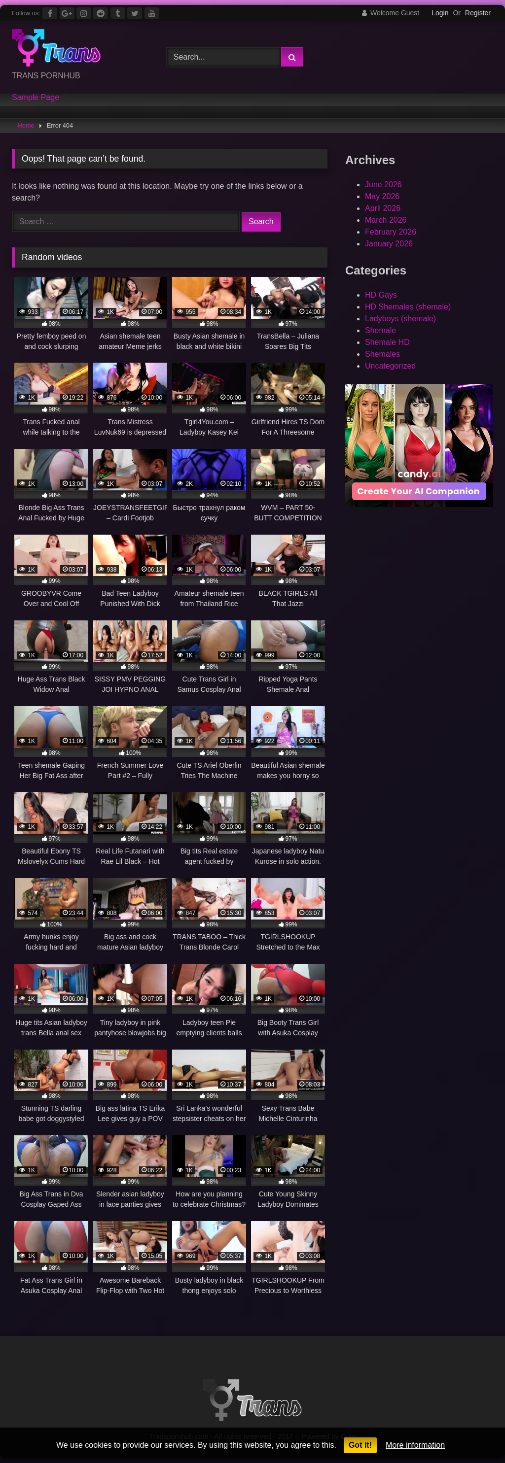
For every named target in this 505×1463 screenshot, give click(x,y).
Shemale (380, 330)
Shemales (382, 354)
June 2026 (383, 184)
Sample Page (35, 98)
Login (440, 13)
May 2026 (382, 196)
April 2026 (382, 208)
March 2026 (386, 220)
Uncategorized (390, 366)
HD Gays (381, 295)
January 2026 (389, 243)
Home (26, 125)
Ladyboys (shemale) (400, 318)
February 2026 (390, 232)
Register (478, 13)
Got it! (360, 1445)
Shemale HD (387, 342)
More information (415, 1445)
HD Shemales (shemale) (408, 307)
